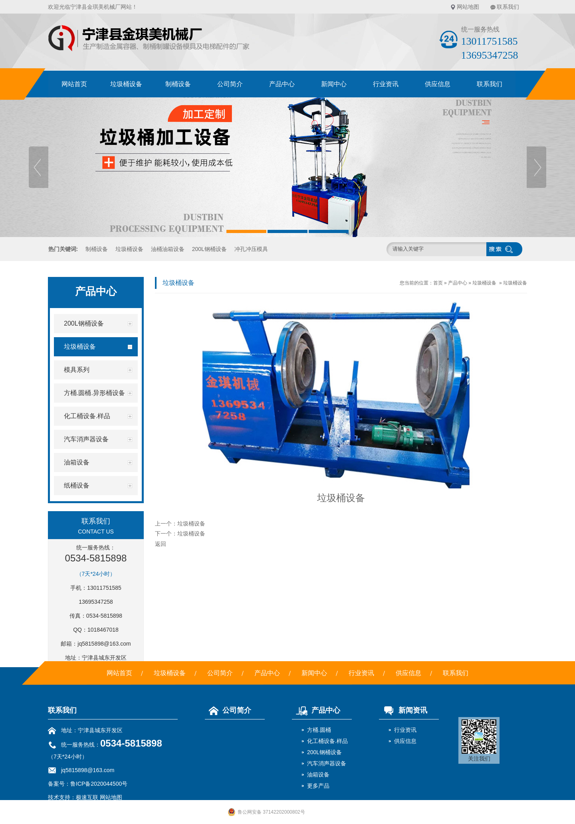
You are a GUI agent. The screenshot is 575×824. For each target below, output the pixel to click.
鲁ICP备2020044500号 (98, 784)
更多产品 (318, 786)
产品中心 (282, 84)
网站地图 (468, 7)
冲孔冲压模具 (251, 249)
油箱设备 (318, 774)
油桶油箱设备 (167, 249)
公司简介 (230, 84)
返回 (160, 544)
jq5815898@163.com (104, 643)
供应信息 (437, 84)
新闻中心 (334, 84)
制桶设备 (178, 84)
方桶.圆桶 (319, 730)
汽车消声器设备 (326, 763)
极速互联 (87, 797)
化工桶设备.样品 (327, 741)
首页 (438, 283)
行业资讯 (386, 84)
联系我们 (508, 7)
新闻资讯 (403, 710)
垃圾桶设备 (126, 84)
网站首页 (74, 84)
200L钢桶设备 (209, 249)
